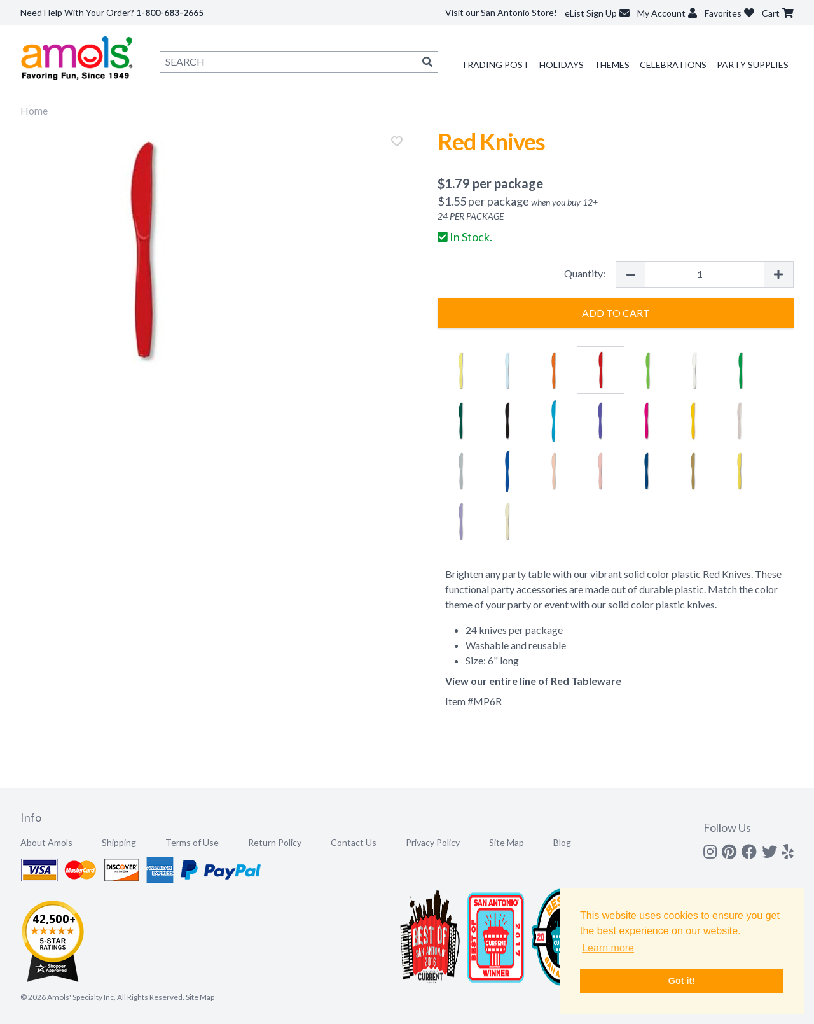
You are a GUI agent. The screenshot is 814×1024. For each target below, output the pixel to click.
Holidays (561, 64)
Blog (562, 842)
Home (34, 110)
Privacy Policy (433, 842)
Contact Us (353, 842)
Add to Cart (616, 313)
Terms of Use (192, 842)
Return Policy (274, 842)
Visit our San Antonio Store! (501, 12)
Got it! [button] (681, 981)
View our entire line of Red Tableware (533, 681)
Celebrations (673, 64)
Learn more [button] (608, 948)
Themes (612, 64)
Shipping (119, 842)
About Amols (46, 842)
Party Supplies (753, 64)
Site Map (506, 842)
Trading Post (495, 64)
